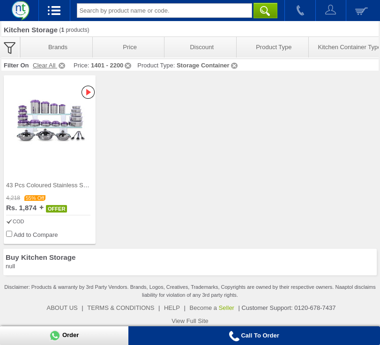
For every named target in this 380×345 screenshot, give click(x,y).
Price (130, 47)
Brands (57, 47)
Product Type (273, 47)
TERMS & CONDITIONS (120, 307)
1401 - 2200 (112, 65)
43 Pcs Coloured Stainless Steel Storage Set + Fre (74, 185)
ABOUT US (62, 307)
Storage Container (208, 65)
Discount (202, 47)
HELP (172, 307)
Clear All (50, 65)
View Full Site (190, 320)
